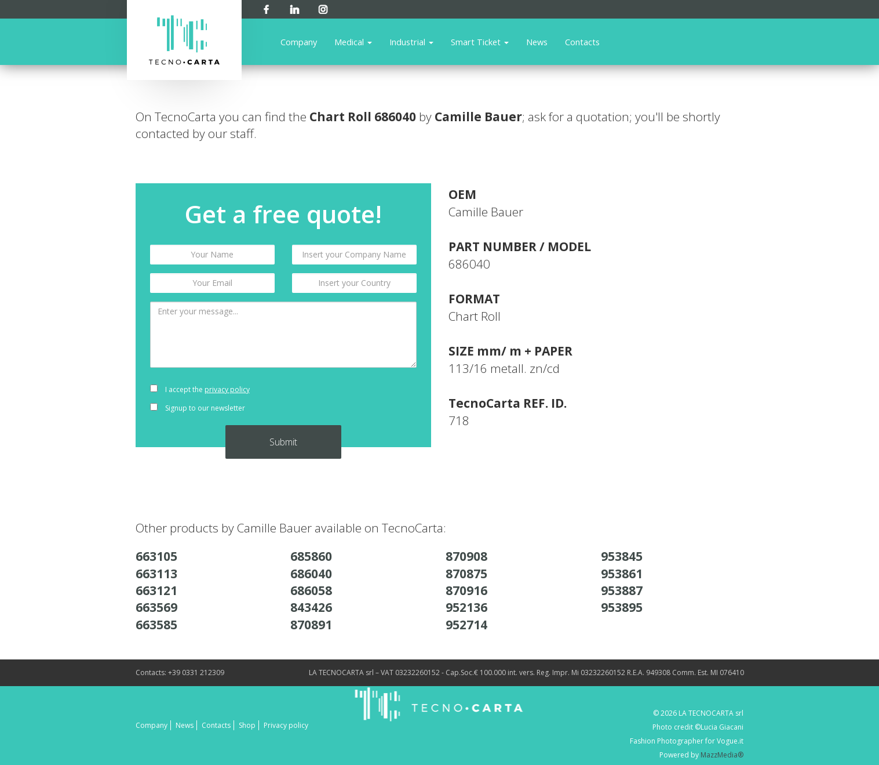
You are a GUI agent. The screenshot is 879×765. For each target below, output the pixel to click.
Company (298, 42)
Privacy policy (286, 725)
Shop (247, 725)
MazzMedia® (722, 755)
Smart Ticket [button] (480, 42)
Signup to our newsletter (197, 408)
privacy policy (227, 389)
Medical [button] (353, 42)
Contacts (582, 42)
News (537, 42)
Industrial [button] (411, 42)
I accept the (200, 389)
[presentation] (354, 399)
